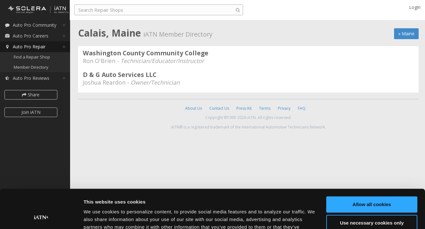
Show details (98, 216)
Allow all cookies (372, 168)
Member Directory (32, 67)
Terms (264, 108)
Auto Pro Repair (26, 47)
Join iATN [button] (32, 112)
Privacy (284, 108)
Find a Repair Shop (33, 57)
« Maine (406, 34)
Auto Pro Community (32, 25)
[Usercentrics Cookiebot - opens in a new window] (41, 216)
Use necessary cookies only (372, 187)
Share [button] (32, 95)
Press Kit (244, 108)
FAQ (302, 108)
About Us (193, 108)
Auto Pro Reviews (28, 78)
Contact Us (219, 108)
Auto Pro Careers (28, 36)
